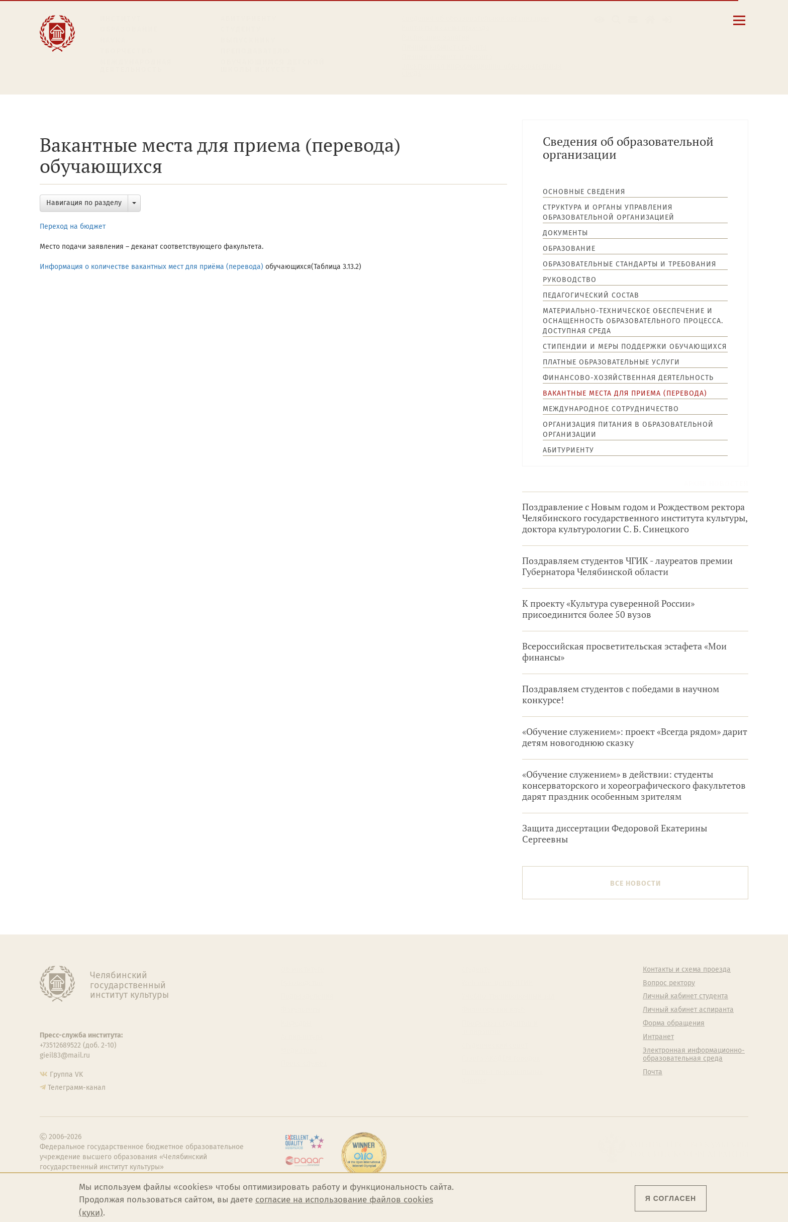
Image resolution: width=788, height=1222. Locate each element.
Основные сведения (584, 191)
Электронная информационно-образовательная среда (482, 70)
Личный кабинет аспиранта (447, 56)
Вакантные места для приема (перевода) (625, 393)
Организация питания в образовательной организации (628, 429)
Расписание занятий (435, 37)
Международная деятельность (136, 66)
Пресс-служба (304, 1064)
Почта (652, 1072)
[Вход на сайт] (667, 20)
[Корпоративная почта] (633, 20)
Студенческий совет (495, 1046)
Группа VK (66, 1074)
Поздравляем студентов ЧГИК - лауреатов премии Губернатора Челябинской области (627, 566)
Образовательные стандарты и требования (629, 264)
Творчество (126, 51)
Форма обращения (674, 1023)
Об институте (302, 970)
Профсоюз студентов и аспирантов (500, 1027)
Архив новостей (716, 484)
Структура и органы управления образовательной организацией (608, 212)
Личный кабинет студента (444, 47)
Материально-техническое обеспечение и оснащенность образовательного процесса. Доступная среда (633, 321)
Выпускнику (248, 40)
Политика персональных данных (502, 1076)
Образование (129, 29)
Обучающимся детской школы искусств (273, 66)
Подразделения (307, 996)
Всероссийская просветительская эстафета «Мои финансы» (624, 651)
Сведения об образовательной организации (475, 18)
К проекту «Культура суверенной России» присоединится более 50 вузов (608, 609)
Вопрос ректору (669, 983)
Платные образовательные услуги (611, 362)
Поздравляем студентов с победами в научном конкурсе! (620, 694)
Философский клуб (493, 1010)
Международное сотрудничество (611, 409)
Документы (565, 233)
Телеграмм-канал (77, 1087)
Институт (121, 19)
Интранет (658, 1037)
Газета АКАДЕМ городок (501, 1059)
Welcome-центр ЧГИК (497, 983)
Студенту (241, 29)
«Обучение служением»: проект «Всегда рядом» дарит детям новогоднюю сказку (634, 737)
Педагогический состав (591, 295)
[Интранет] (650, 20)
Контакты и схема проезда (445, 28)
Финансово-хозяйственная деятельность (628, 377)
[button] (599, 20)
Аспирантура (302, 1037)
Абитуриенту (249, 19)
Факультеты (300, 1010)
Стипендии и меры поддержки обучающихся (635, 346)
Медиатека (299, 1051)
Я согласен (670, 1198)
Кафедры (296, 1023)
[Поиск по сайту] (616, 20)
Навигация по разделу (84, 203)
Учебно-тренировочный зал (508, 996)
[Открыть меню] (739, 26)
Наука (113, 40)
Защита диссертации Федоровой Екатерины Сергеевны (614, 833)
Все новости (635, 883)
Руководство (570, 279)
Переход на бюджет (73, 226)
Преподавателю (255, 51)
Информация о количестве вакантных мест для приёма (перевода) (151, 266)
